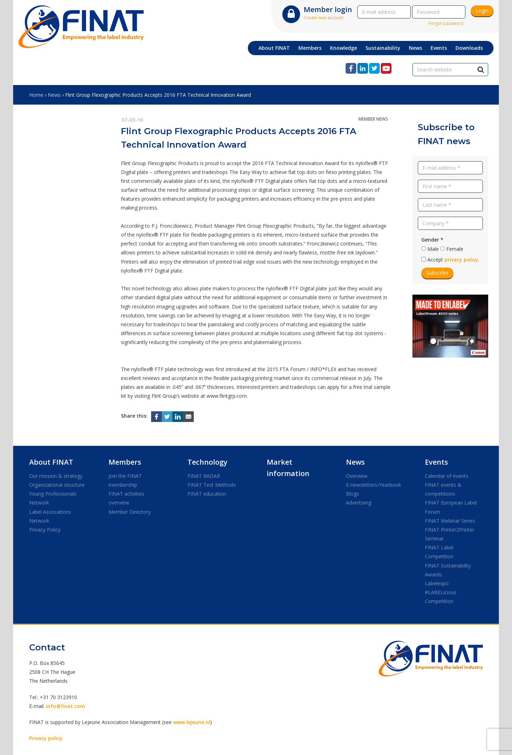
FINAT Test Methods (211, 484)
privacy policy (461, 259)
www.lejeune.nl (191, 722)
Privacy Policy (44, 529)
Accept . (453, 259)
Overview (356, 475)
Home (36, 94)
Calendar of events (446, 475)
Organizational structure (57, 484)
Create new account (323, 18)
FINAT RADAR (203, 475)
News (54, 94)
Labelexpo (437, 583)
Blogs (352, 493)
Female (454, 248)
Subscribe (437, 272)
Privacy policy (46, 738)
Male (433, 248)
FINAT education (206, 493)
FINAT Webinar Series (450, 520)
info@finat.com (65, 706)
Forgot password (445, 23)
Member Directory (129, 511)
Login (482, 10)
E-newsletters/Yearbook (373, 484)
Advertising (358, 502)
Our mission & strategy (55, 475)
